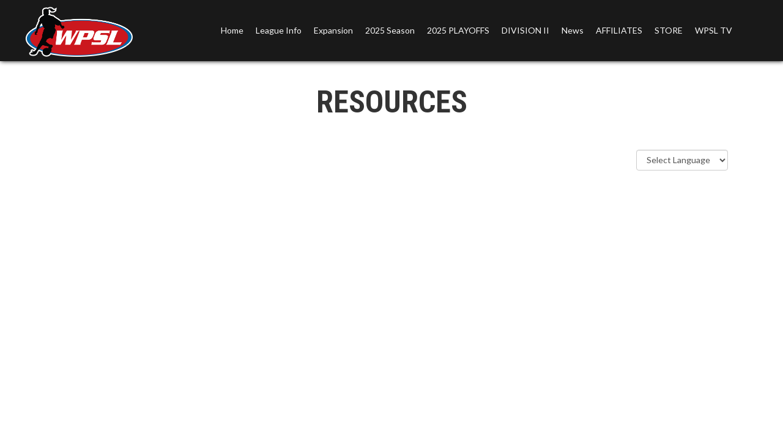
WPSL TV (713, 30)
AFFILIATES (619, 30)
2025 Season (390, 30)
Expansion (333, 30)
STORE (669, 30)
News (573, 30)
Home (232, 30)
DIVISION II (525, 30)
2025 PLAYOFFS (458, 30)
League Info (279, 30)
